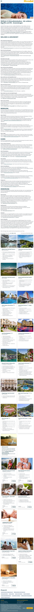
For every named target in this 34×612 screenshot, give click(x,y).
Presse (2, 595)
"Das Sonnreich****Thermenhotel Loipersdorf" (11, 55)
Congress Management (21, 591)
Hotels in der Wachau (18, 582)
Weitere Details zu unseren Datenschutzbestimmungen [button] (9, 610)
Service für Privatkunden (4, 590)
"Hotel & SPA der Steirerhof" (8, 48)
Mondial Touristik (20, 596)
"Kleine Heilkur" (5, 156)
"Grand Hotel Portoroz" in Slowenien (10, 186)
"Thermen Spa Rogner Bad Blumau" (10, 74)
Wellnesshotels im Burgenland (26, 583)
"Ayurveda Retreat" (6, 65)
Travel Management (20, 589)
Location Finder (19, 595)
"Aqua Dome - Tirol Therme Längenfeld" (11, 226)
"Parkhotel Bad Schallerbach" (8, 90)
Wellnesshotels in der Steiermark (19, 580)
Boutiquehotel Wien (4, 582)
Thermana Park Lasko (13, 65)
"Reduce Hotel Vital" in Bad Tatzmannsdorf (11, 136)
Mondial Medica (20, 597)
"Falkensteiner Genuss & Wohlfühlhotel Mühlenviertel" (13, 120)
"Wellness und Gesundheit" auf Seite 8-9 (13, 32)
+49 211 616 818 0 (20, 601)
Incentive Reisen (20, 594)
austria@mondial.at (4, 602)
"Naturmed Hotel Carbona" (8, 172)
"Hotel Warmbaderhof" (7, 129)
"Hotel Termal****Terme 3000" (9, 105)
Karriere (2, 591)
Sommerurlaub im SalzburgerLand (7, 580)
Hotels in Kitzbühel (26, 582)
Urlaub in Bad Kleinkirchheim (6, 583)
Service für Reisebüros (4, 589)
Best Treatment (19, 590)
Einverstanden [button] (29, 608)
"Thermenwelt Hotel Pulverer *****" (9, 210)
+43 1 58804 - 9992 (13, 233)
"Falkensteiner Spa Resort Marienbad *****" (10, 203)
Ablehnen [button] (24, 608)
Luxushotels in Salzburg (16, 583)
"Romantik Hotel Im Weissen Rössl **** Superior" (11, 217)
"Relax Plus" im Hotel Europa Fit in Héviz (9, 98)
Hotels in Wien (11, 582)
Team (1, 594)
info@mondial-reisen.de (21, 602)
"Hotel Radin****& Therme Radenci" (10, 82)
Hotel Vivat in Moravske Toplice (21, 156)
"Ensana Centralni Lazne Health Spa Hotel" (11, 177)
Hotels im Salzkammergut (5, 585)
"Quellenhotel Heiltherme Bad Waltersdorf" (10, 148)
